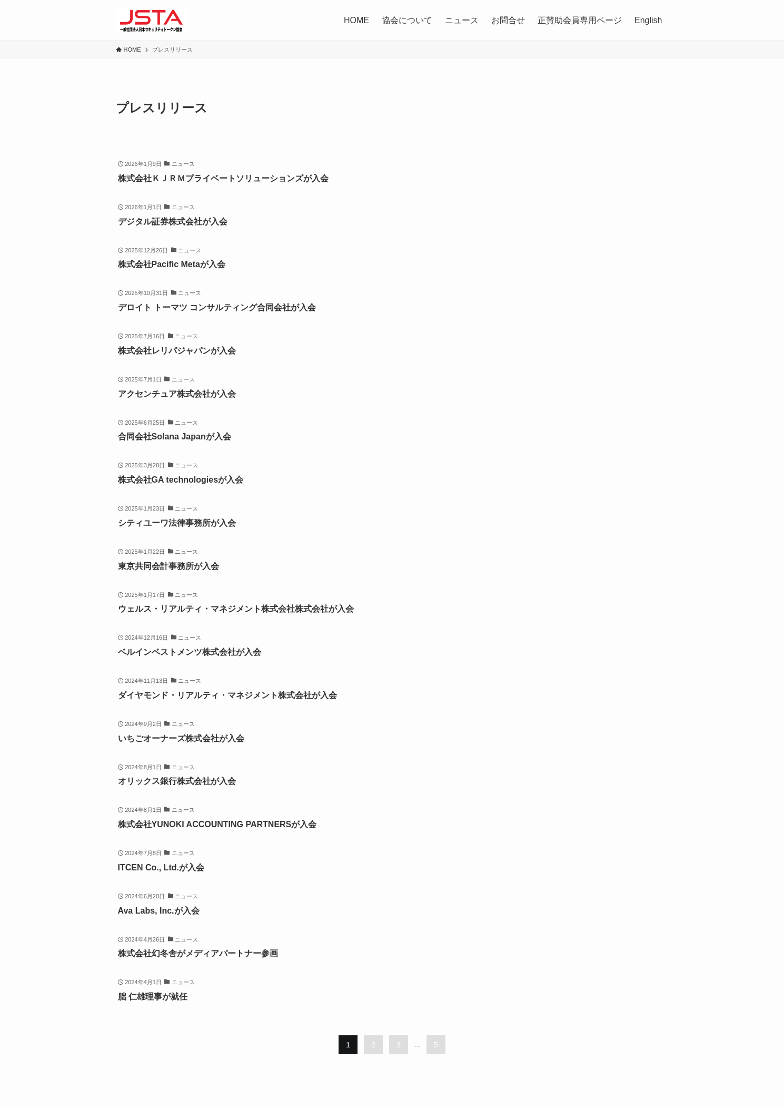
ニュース (462, 20)
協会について (407, 20)
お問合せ (508, 20)
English (648, 20)
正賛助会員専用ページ (580, 20)
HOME (356, 20)
